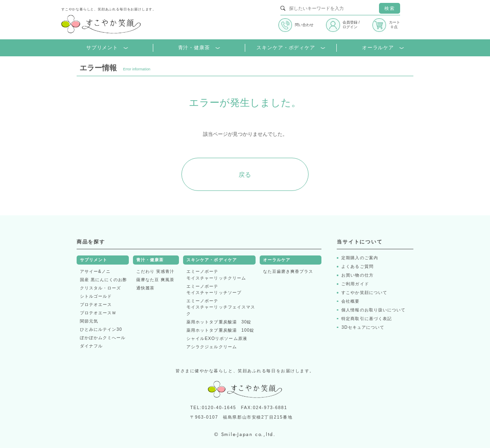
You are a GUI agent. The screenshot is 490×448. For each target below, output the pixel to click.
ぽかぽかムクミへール (103, 337)
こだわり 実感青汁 (155, 271)
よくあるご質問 (357, 266)
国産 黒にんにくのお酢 (103, 279)
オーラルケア (383, 48)
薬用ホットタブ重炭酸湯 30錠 (218, 322)
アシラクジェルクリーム (211, 346)
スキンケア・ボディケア (290, 48)
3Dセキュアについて (362, 327)
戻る (245, 174)
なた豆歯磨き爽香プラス (288, 271)
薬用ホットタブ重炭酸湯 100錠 (220, 330)
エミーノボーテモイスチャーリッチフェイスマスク (220, 307)
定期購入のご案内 (359, 257)
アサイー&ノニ (95, 271)
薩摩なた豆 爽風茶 (155, 279)
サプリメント (107, 48)
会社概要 (350, 301)
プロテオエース (96, 304)
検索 (389, 8)
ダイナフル (91, 346)
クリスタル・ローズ (100, 288)
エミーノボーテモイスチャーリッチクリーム (216, 274)
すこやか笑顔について (364, 292)
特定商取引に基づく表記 (366, 318)
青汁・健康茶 (199, 48)
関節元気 (89, 321)
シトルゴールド (96, 296)
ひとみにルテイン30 (101, 329)
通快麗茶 (145, 288)
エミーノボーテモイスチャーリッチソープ (213, 289)
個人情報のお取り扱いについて (373, 310)
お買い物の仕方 (357, 275)
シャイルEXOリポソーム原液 (216, 338)
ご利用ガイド (355, 284)
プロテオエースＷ (98, 313)
